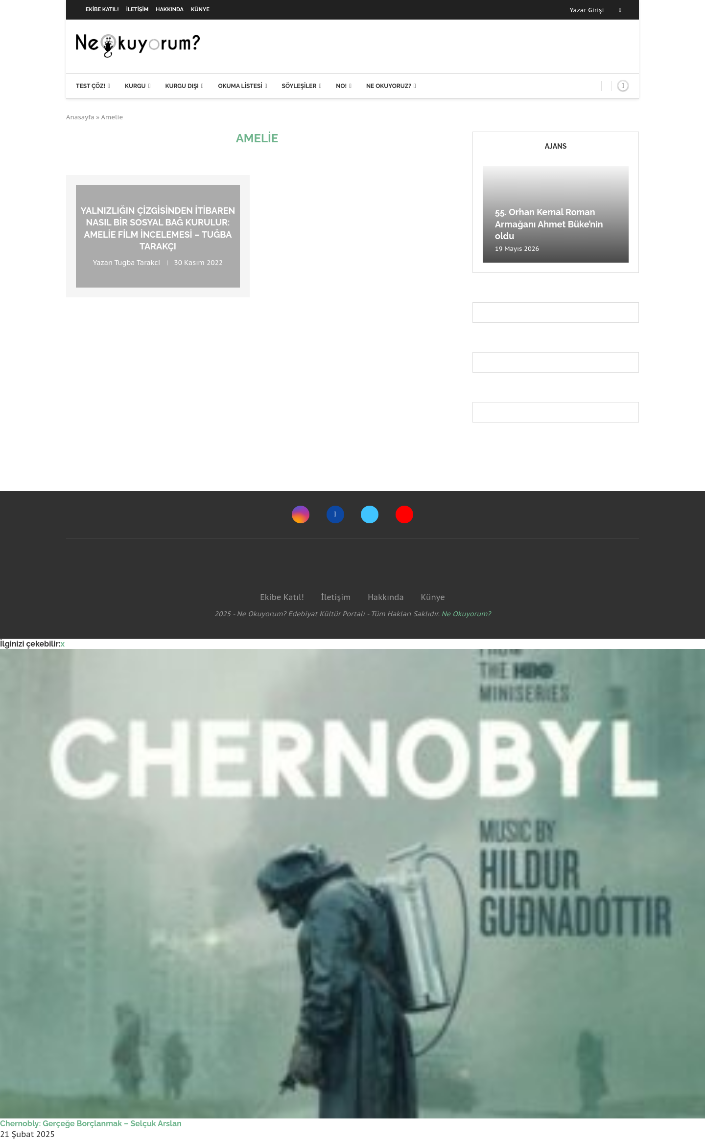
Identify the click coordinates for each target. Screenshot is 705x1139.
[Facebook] (620, 10)
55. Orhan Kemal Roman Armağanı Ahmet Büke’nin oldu (549, 224)
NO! (341, 86)
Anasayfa (80, 117)
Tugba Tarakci (138, 263)
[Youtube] (404, 514)
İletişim (137, 9)
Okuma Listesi (240, 86)
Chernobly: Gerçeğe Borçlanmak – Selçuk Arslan (91, 1123)
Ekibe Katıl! (102, 9)
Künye (200, 9)
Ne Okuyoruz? (388, 86)
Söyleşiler (299, 86)
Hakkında (170, 9)
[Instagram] (300, 514)
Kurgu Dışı (181, 86)
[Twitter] (369, 514)
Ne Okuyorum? (466, 613)
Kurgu (135, 86)
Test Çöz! (90, 86)
